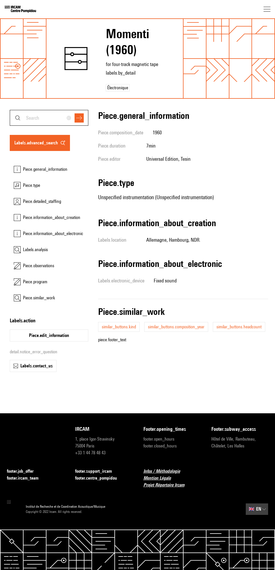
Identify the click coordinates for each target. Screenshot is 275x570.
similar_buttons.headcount (239, 326)
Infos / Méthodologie (165, 471)
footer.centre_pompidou (99, 478)
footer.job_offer (23, 471)
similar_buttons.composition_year (176, 326)
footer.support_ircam (97, 471)
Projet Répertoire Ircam (167, 485)
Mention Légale (160, 478)
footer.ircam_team (26, 478)
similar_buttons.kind (119, 326)
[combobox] (49, 118)
